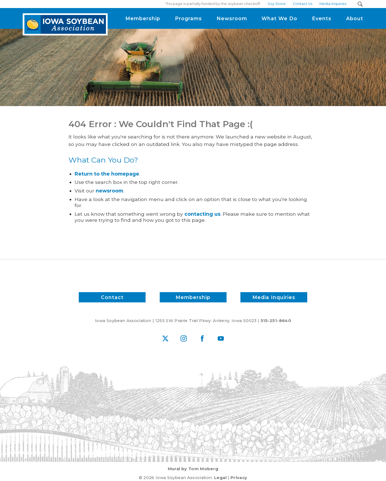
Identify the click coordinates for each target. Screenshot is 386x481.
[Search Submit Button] (360, 4)
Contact (112, 297)
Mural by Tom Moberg (193, 468)
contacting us (202, 214)
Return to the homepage (107, 174)
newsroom (109, 191)
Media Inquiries (273, 297)
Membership (193, 297)
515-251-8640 (276, 320)
